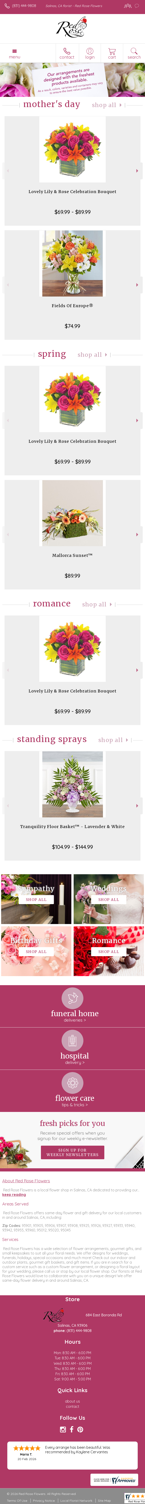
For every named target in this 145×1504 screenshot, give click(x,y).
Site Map (104, 1501)
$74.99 (72, 326)
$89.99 (72, 575)
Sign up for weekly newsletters (73, 1152)
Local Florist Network (76, 1501)
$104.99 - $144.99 (72, 846)
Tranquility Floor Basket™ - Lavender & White (72, 826)
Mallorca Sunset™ (72, 555)
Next (138, 170)
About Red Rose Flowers (26, 1180)
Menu (14, 57)
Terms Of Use (17, 1501)
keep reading (14, 1194)
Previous (7, 170)
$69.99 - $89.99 (73, 211)
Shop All (104, 105)
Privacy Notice (44, 1501)
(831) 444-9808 (24, 5)
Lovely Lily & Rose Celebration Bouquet (73, 191)
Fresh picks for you (72, 1130)
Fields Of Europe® (72, 305)
